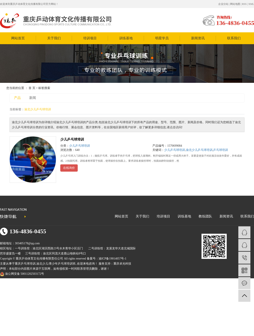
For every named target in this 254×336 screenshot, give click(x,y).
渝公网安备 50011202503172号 (22, 273)
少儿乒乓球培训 (72, 139)
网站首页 (18, 38)
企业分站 (223, 4)
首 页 (32, 88)
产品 (17, 98)
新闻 (32, 98)
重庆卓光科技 (122, 263)
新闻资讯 (198, 38)
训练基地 (126, 38)
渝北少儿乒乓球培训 (199, 150)
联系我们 (234, 38)
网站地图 (235, 4)
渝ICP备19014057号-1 (112, 258)
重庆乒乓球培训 (25, 263)
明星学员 (162, 38)
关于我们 (54, 38)
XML (251, 4)
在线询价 (69, 167)
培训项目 (90, 38)
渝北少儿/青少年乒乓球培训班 (56, 263)
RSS (244, 4)
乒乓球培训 (220, 150)
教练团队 (205, 216)
